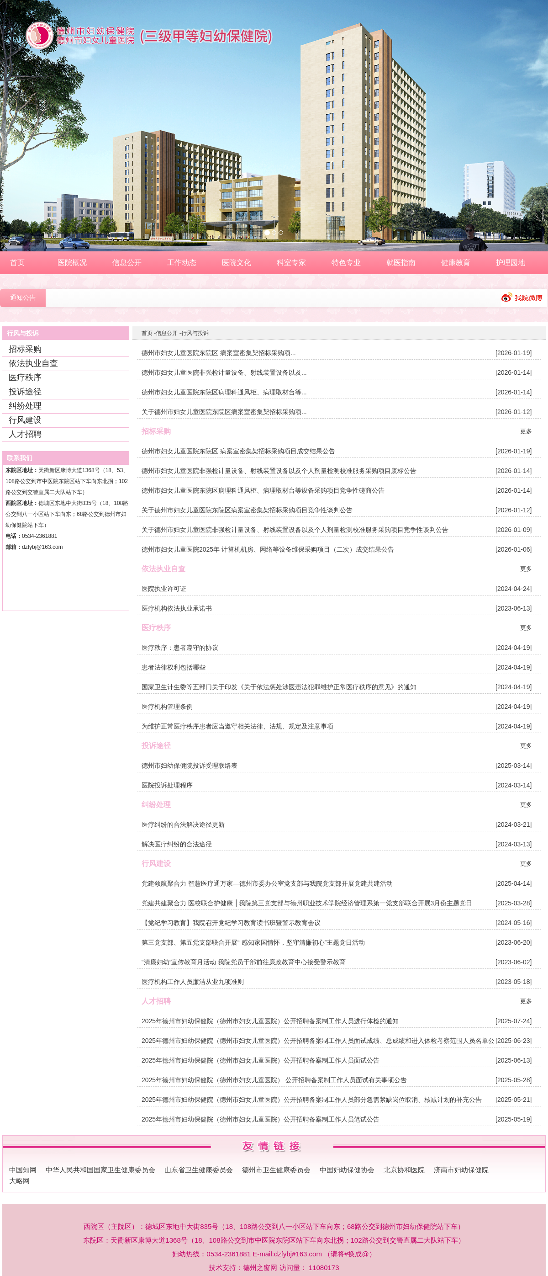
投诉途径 (25, 391)
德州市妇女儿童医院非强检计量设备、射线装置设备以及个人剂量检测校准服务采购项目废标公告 (279, 470)
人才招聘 (25, 434)
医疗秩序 (25, 377)
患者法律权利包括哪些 (174, 667)
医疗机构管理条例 (167, 706)
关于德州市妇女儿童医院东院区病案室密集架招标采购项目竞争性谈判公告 (247, 510)
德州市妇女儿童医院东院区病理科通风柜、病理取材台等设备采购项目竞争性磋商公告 (263, 490)
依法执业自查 (33, 363)
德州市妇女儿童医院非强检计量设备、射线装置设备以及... (224, 372)
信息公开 (167, 333)
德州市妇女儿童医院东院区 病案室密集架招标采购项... (219, 352)
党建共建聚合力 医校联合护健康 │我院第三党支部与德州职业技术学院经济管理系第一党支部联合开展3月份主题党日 (307, 903)
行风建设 (25, 420)
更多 (526, 431)
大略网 (19, 1170)
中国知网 (23, 1159)
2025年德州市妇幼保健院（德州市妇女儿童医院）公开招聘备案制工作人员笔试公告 (260, 1119)
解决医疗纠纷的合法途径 (177, 844)
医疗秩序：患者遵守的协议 (180, 647)
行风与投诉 (195, 333)
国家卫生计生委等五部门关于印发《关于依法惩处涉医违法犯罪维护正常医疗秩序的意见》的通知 (279, 687)
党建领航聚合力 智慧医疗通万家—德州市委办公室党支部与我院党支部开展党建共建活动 (267, 883)
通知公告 (23, 297)
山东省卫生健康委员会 (198, 1159)
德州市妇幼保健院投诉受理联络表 (189, 765)
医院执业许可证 (164, 588)
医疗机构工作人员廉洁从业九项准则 (193, 981)
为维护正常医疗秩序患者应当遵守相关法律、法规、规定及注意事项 (237, 726)
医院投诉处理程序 (167, 785)
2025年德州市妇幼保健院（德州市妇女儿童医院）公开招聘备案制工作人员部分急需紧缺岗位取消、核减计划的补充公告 (312, 1099)
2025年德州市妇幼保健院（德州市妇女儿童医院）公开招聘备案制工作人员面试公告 (260, 1060)
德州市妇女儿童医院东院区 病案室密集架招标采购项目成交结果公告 (238, 451)
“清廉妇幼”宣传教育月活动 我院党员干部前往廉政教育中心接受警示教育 (244, 962)
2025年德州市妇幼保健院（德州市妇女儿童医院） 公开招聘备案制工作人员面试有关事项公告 (274, 1080)
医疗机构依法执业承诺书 (177, 608)
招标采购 (25, 349)
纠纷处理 (25, 405)
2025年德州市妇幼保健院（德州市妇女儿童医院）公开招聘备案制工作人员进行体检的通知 (270, 1021)
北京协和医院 (404, 1159)
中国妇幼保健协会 (347, 1159)
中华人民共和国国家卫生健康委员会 (100, 1159)
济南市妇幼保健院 (461, 1159)
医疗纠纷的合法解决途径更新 (183, 824)
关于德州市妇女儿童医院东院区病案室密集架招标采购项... (224, 411)
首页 (147, 333)
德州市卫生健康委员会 (276, 1159)
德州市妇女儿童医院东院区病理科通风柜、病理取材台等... (224, 392)
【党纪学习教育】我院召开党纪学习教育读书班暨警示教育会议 (231, 922)
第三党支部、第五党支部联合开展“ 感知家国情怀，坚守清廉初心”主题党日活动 (253, 942)
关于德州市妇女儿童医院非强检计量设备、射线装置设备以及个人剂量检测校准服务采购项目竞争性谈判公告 (295, 529)
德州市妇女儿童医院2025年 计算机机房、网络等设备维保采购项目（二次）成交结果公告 (268, 549)
